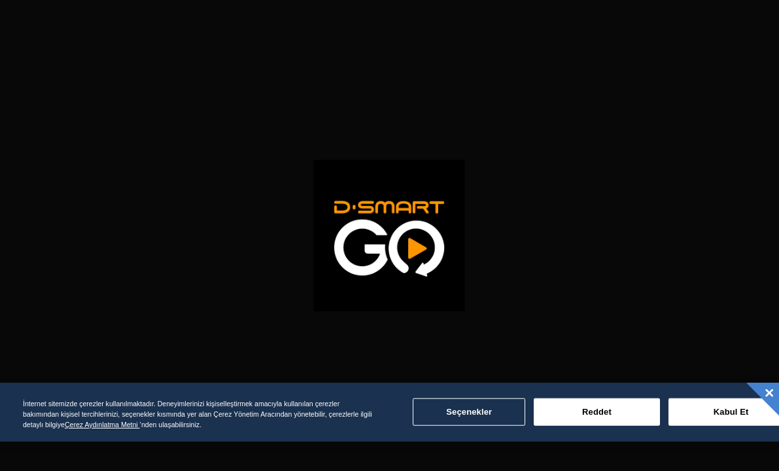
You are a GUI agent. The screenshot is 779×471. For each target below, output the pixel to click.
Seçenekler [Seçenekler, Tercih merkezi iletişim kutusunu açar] (469, 412)
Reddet (597, 412)
